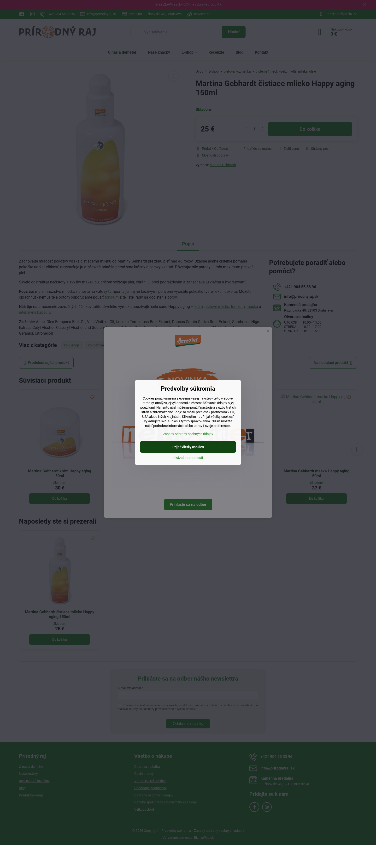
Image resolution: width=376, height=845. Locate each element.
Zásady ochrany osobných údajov (188, 434)
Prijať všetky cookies (188, 447)
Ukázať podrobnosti (188, 458)
